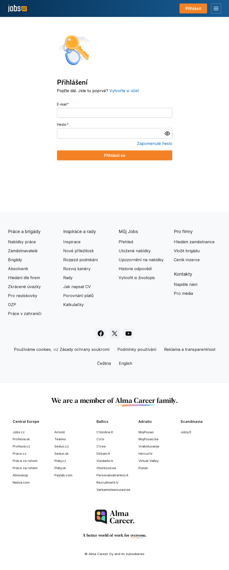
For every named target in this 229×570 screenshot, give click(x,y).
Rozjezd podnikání (80, 259)
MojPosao (146, 432)
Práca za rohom (25, 461)
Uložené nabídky (135, 250)
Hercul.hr (145, 453)
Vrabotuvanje (148, 446)
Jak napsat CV (77, 286)
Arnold (59, 432)
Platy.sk (60, 468)
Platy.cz (60, 461)
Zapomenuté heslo (154, 143)
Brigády (15, 259)
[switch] (167, 133)
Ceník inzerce (187, 259)
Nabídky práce (22, 241)
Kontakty (183, 274)
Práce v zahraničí (24, 313)
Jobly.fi (186, 432)
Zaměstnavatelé (23, 250)
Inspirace (72, 241)
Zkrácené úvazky (24, 286)
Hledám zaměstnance (194, 241)
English (125, 363)
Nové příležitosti (78, 250)
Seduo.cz (61, 446)
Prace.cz (19, 453)
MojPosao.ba (148, 439)
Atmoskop (20, 475)
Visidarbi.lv (104, 461)
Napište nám (185, 284)
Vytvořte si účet (124, 90)
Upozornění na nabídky (141, 259)
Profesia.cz (21, 446)
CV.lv (100, 439)
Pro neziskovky (22, 295)
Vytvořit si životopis (137, 277)
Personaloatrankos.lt (112, 475)
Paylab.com (63, 475)
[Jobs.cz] (17, 8)
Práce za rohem (25, 468)
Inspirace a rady (79, 231)
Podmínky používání (136, 349)
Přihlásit (193, 8)
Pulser (143, 468)
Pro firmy (183, 231)
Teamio (60, 439)
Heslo (61, 124)
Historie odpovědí (135, 268)
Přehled (126, 241)
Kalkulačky (73, 304)
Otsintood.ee (106, 468)
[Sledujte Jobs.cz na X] (115, 333)
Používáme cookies (32, 349)
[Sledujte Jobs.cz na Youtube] (129, 333)
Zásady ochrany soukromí (84, 349)
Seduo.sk (61, 453)
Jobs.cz (19, 432)
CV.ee (101, 446)
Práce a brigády (24, 231)
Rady (68, 277)
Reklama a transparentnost (189, 349)
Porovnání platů (78, 295)
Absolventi (18, 268)
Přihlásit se (114, 155)
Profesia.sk (21, 439)
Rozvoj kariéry (77, 268)
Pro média (183, 293)
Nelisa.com (21, 482)
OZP (12, 304)
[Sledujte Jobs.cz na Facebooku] (101, 333)
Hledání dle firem (24, 277)
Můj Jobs (128, 231)
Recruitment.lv (107, 482)
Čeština (104, 363)
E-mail (62, 104)
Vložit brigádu (187, 250)
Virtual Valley (148, 461)
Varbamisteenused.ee (113, 490)
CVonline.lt (104, 432)
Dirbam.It (103, 453)
